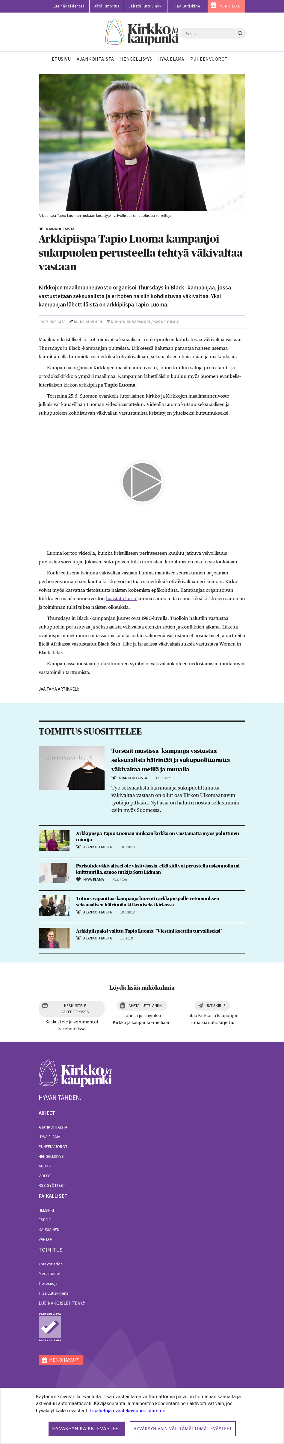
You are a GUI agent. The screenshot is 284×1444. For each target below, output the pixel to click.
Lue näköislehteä (69, 6)
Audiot (45, 1166)
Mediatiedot (50, 1273)
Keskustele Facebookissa (75, 1008)
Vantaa (45, 1239)
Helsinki (46, 1210)
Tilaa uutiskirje (186, 6)
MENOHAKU (230, 6)
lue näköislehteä (59, 1303)
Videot (45, 1175)
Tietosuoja (48, 1283)
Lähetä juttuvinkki (146, 6)
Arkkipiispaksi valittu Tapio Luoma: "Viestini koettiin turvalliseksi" (149, 931)
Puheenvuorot (53, 1146)
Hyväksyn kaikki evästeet (87, 1428)
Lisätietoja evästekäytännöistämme (127, 1411)
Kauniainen (49, 1229)
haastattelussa (121, 598)
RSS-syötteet (52, 1185)
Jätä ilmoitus (106, 6)
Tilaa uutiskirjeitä (54, 1293)
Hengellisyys (51, 1156)
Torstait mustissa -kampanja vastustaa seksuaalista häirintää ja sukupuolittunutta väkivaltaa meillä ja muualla (170, 760)
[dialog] (142, 1416)
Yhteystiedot (50, 1264)
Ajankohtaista (53, 1127)
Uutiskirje (216, 1005)
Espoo (45, 1219)
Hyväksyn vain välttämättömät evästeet (182, 1428)
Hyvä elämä (49, 1136)
